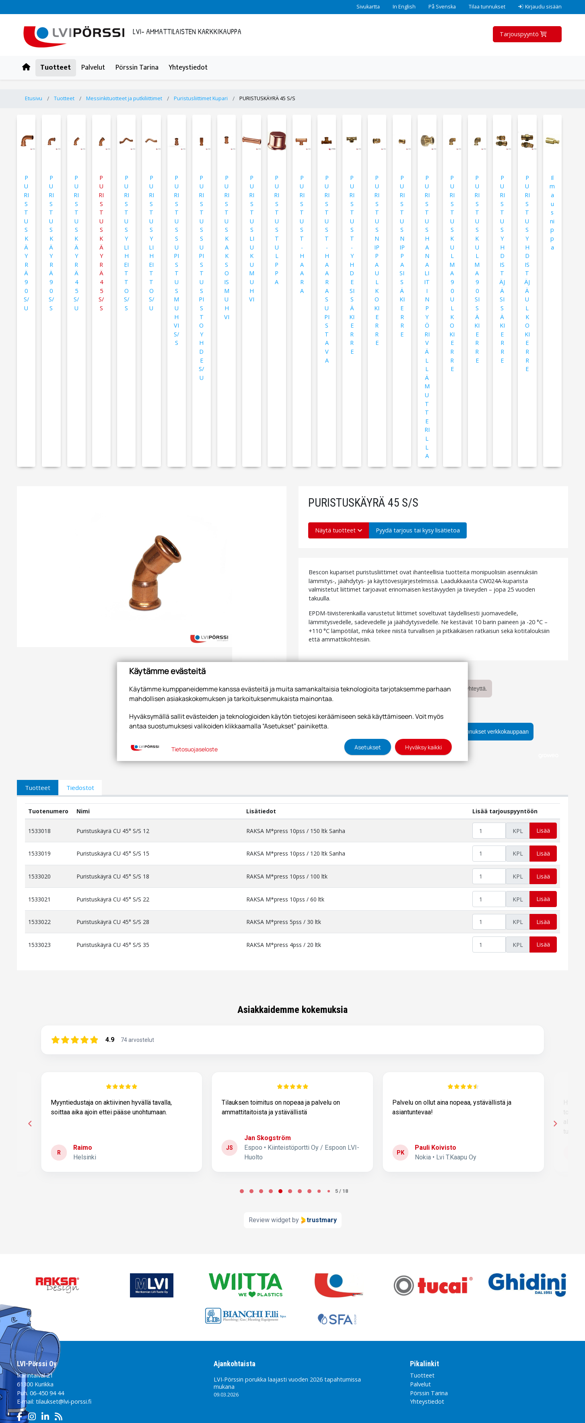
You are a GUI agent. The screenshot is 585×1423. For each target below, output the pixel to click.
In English (404, 6)
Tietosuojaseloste (194, 749)
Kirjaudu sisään (540, 6)
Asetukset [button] (367, 747)
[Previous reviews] (29, 1124)
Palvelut (93, 68)
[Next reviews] (554, 1124)
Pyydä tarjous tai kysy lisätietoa (418, 530)
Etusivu (33, 98)
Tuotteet (55, 68)
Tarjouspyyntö (524, 34)
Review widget (269, 1220)
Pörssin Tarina (137, 68)
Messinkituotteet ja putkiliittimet (124, 98)
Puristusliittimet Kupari (201, 98)
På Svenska (442, 6)
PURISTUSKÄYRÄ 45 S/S (267, 98)
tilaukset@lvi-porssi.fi (63, 1401)
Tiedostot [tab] (80, 788)
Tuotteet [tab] (37, 788)
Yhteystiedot (188, 68)
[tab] (242, 1191)
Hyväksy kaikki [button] (423, 747)
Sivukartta (368, 6)
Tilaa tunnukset (487, 6)
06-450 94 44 (47, 1393)
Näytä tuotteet (339, 530)
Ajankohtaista (234, 1363)
